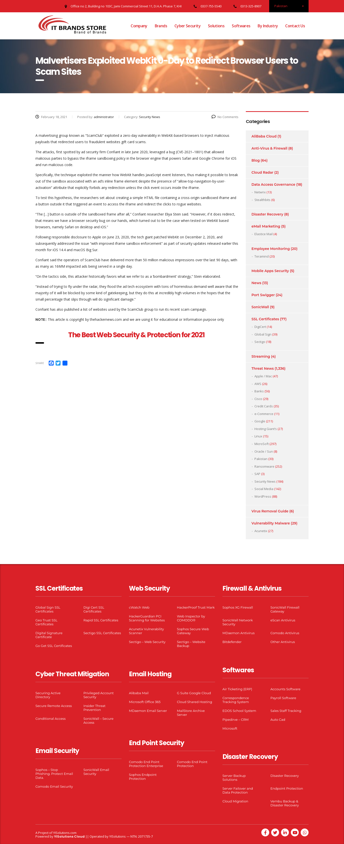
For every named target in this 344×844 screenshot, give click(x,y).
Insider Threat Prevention (94, 708)
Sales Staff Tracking (285, 711)
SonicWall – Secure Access (98, 720)
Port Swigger (263, 295)
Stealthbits (262, 200)
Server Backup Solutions (234, 778)
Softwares (241, 26)
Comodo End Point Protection (192, 764)
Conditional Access (50, 719)
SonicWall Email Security (96, 772)
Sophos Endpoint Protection (142, 777)
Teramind (261, 256)
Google (259, 421)
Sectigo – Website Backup (191, 644)
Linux (258, 436)
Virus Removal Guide (269, 511)
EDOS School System (239, 711)
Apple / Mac (263, 376)
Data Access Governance (273, 184)
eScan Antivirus (282, 620)
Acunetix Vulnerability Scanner (146, 631)
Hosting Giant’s (265, 429)
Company (139, 26)
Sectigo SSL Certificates (102, 633)
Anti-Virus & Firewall (269, 148)
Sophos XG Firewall (237, 607)
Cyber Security (187, 26)
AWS (257, 384)
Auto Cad (277, 719)
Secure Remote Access (53, 706)
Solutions (216, 26)
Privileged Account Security (98, 695)
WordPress (262, 496)
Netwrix (260, 192)
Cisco (258, 399)
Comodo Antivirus (284, 633)
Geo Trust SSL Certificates (46, 622)
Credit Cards (263, 406)
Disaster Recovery (267, 214)
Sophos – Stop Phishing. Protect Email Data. (54, 774)
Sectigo (259, 341)
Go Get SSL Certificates (53, 646)
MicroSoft (261, 444)
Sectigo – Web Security (147, 642)
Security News (265, 481)
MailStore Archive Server (191, 713)
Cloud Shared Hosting (194, 702)
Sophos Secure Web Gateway (193, 631)
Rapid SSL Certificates (100, 620)
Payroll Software (283, 698)
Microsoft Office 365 (144, 702)
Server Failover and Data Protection (237, 790)
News (256, 283)
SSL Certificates (265, 319)
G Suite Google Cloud (194, 693)
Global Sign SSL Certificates (47, 609)
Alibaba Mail (139, 693)
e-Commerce (263, 414)
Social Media (263, 489)
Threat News (262, 368)
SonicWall (260, 307)
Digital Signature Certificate (49, 635)
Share (39, 363)
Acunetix (260, 531)
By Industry (268, 26)
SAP (257, 474)
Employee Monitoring (270, 248)
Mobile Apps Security (270, 271)
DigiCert (260, 326)
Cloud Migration (235, 801)
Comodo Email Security (54, 786)
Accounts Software (285, 689)
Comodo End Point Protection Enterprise (146, 764)
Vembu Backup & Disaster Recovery (284, 803)
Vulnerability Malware (270, 523)
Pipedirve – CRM (235, 719)
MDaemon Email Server (148, 711)
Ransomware (264, 466)
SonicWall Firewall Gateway (284, 609)
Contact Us (295, 26)
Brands (161, 26)
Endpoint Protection (286, 788)
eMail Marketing (265, 226)
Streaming (260, 356)
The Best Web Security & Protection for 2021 (136, 335)
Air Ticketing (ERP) (237, 689)
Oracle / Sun (263, 451)
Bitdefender (232, 642)
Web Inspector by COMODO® (191, 618)
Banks (259, 391)
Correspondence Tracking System (235, 700)
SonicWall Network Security (237, 622)
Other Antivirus (282, 642)
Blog (255, 160)
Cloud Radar (262, 172)
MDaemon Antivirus (238, 633)
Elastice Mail (263, 234)
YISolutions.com (65, 832)
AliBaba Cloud (264, 136)
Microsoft (229, 728)
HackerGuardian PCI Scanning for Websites (147, 618)
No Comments (225, 117)
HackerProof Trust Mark (196, 607)
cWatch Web (139, 607)
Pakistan (260, 459)
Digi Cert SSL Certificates (93, 609)
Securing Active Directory (48, 695)
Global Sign (262, 334)
